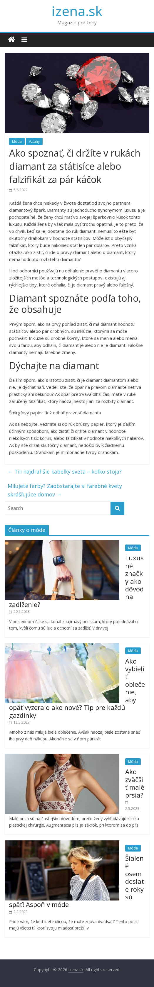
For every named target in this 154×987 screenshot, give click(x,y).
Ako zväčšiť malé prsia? (134, 783)
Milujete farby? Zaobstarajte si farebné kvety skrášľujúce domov (65, 490)
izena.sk (76, 11)
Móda (17, 141)
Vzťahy (34, 141)
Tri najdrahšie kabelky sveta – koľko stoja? (65, 471)
